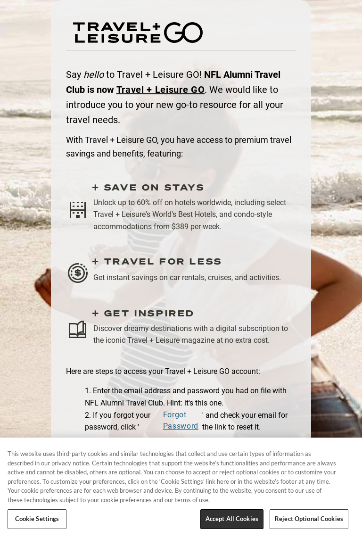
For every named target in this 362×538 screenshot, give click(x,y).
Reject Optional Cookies (309, 518)
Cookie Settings (37, 518)
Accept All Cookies (232, 518)
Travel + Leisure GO (160, 89)
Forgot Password (180, 420)
